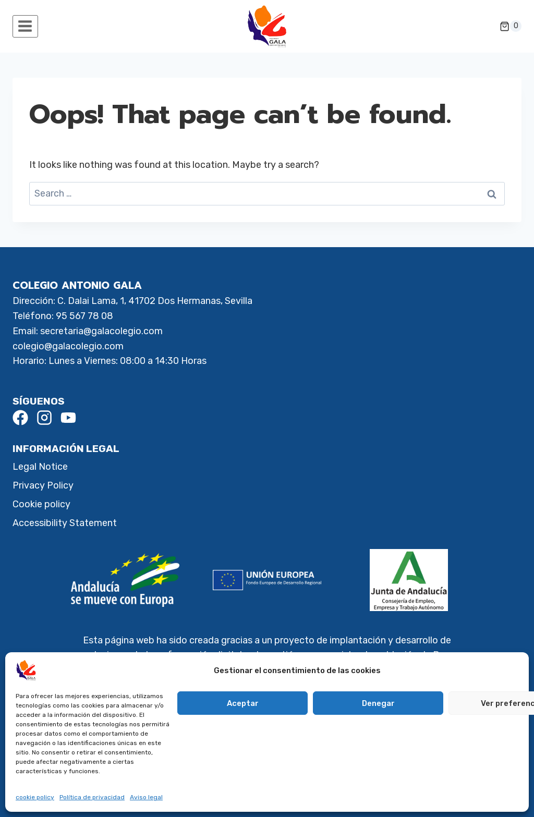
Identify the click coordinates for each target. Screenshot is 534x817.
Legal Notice (40, 466)
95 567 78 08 (84, 316)
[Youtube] (68, 417)
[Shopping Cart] (510, 26)
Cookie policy (41, 504)
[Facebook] (20, 417)
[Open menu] (25, 26)
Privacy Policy (43, 485)
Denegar (378, 703)
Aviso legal (146, 797)
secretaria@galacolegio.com (101, 331)
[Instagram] (44, 417)
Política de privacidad (92, 797)
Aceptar (243, 703)
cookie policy (35, 797)
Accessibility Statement (65, 523)
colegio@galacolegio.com (68, 346)
